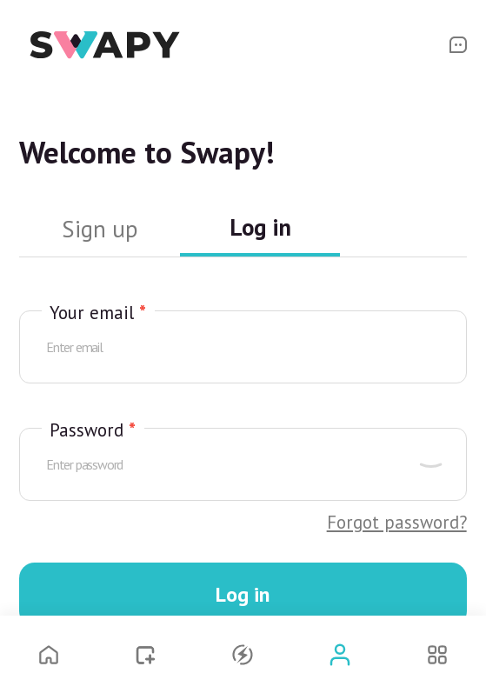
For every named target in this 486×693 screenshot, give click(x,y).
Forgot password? (397, 522)
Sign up (100, 229)
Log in (260, 228)
